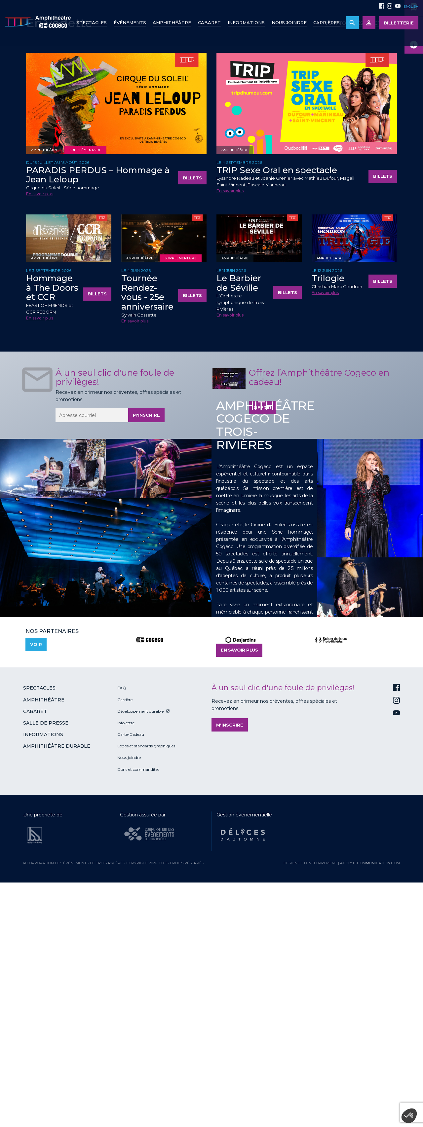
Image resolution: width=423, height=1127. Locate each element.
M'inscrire (146, 653)
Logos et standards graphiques (146, 983)
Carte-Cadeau (130, 972)
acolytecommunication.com (370, 1101)
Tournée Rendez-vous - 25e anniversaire (147, 530)
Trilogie (328, 516)
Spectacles (91, 22)
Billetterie (399, 22)
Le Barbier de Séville (238, 521)
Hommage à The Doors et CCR (52, 525)
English (411, 6)
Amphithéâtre (172, 22)
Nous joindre (289, 22)
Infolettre (126, 960)
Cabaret (209, 22)
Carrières (326, 22)
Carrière (125, 937)
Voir (36, 882)
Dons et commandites (138, 1007)
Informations (43, 972)
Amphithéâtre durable (56, 984)
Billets (192, 415)
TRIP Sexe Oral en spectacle (276, 408)
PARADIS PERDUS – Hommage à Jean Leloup (98, 413)
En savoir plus (39, 431)
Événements (130, 22)
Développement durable (140, 949)
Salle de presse (45, 961)
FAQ (121, 925)
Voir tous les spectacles (361, 261)
